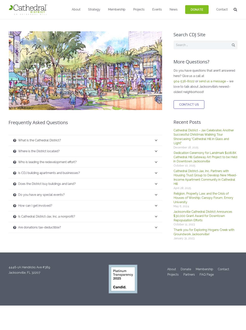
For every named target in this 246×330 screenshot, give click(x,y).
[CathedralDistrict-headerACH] (28, 9)
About (171, 269)
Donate (186, 269)
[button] (235, 9)
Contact (223, 269)
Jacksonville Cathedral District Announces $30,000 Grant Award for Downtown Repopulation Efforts (203, 216)
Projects (173, 274)
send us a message (212, 81)
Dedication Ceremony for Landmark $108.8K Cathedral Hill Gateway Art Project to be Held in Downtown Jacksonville (205, 157)
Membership (204, 269)
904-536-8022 (184, 81)
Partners (189, 274)
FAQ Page (206, 274)
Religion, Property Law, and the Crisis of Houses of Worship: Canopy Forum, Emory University (203, 198)
